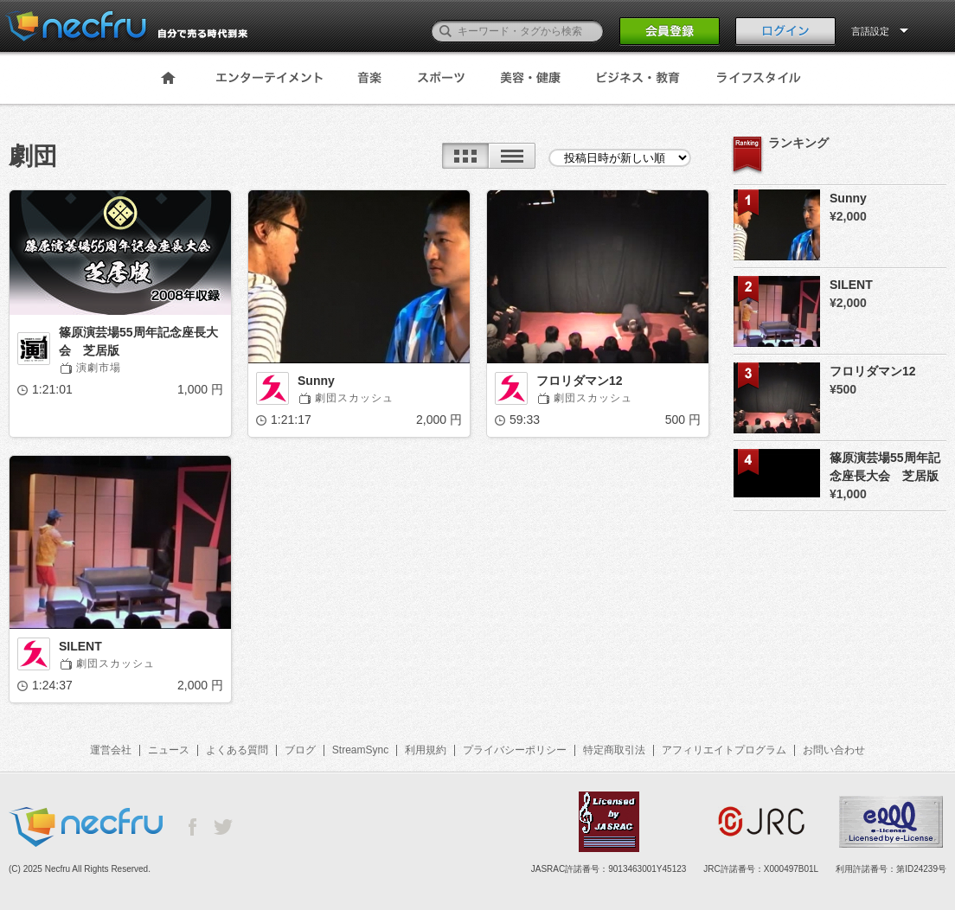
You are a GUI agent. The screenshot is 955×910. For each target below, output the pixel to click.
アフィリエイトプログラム (724, 750)
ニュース (168, 750)
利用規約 (425, 750)
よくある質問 (237, 750)
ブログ (300, 750)
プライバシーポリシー (515, 750)
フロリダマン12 (579, 381)
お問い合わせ (834, 750)
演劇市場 (98, 368)
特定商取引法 (614, 750)
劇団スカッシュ (354, 398)
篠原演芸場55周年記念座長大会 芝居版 (138, 341)
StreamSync (360, 750)
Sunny (316, 381)
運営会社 (110, 750)
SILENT (80, 646)
